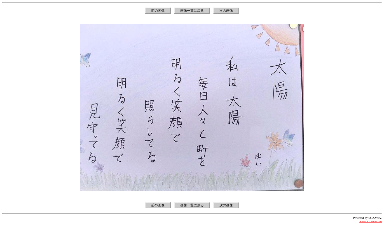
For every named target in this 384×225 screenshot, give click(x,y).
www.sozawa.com (370, 221)
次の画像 (226, 11)
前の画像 (158, 11)
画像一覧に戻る (192, 11)
